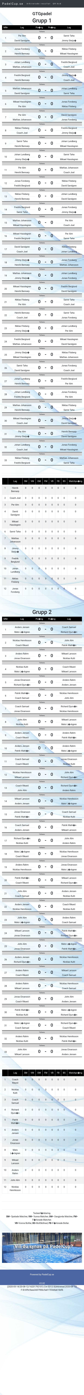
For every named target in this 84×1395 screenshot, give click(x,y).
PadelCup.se (12, 3)
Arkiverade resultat (39, 4)
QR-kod (57, 4)
